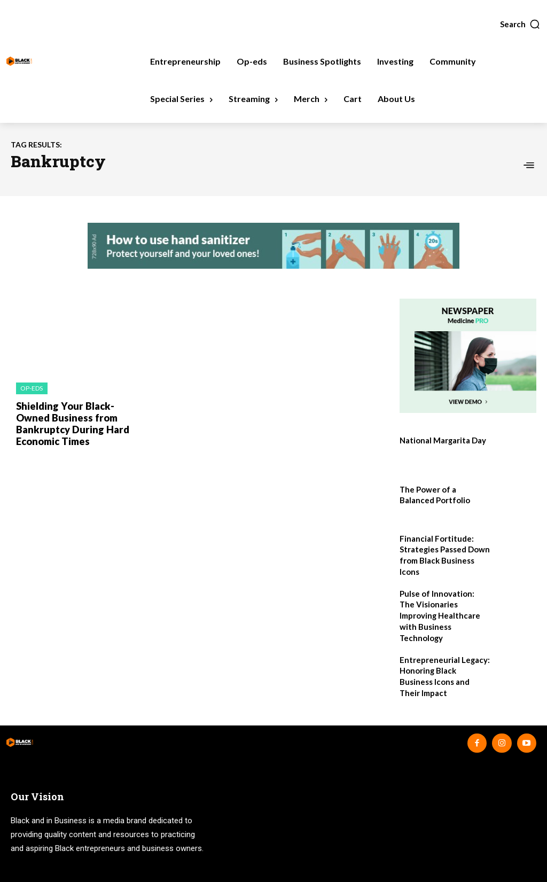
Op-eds (31, 388)
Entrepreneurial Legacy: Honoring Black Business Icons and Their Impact (443, 653)
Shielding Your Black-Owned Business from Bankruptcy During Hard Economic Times (68, 422)
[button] (520, 24)
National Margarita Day (442, 439)
